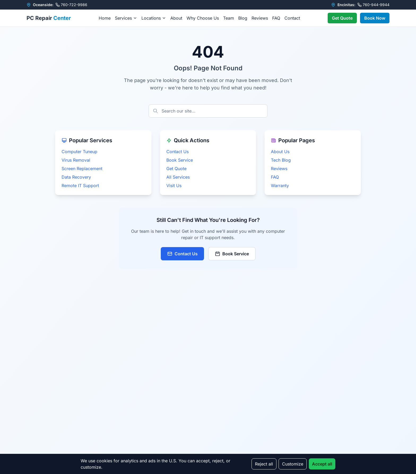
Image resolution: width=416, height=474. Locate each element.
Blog (242, 18)
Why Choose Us (203, 18)
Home (105, 18)
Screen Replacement (82, 168)
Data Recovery (76, 177)
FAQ (276, 18)
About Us (280, 151)
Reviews (260, 18)
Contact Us (177, 151)
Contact (292, 18)
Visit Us (173, 185)
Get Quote (342, 18)
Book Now (374, 18)
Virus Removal (76, 160)
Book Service (179, 160)
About (176, 18)
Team (228, 18)
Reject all (264, 464)
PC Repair (49, 18)
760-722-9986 (71, 4)
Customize (292, 464)
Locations (153, 18)
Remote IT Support (80, 185)
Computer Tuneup (79, 151)
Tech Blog (281, 160)
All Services (178, 177)
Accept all (322, 464)
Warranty (280, 185)
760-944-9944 (373, 4)
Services (126, 18)
